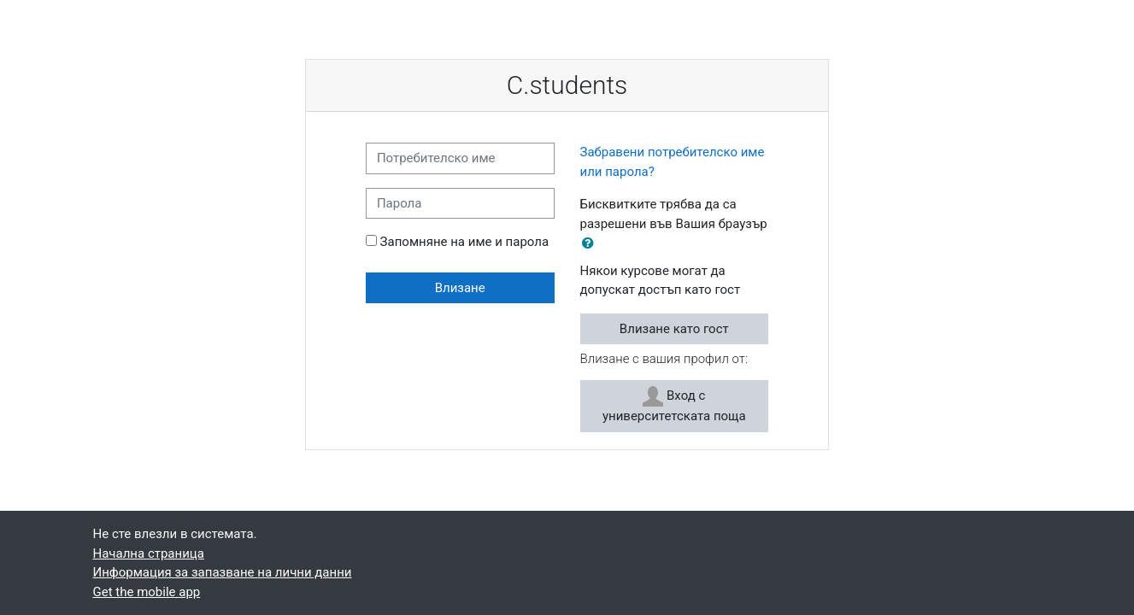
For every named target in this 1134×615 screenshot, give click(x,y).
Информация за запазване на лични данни (222, 572)
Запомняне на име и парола (464, 241)
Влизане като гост (674, 329)
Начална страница (148, 553)
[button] (591, 244)
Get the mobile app (147, 592)
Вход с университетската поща (674, 405)
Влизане (460, 288)
